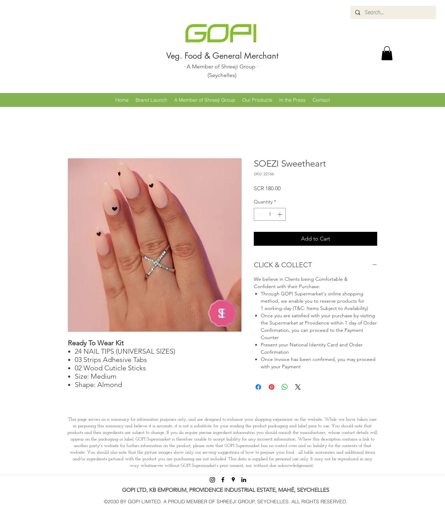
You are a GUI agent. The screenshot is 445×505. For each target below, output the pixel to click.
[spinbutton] (270, 214)
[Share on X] (298, 387)
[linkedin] (243, 479)
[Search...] (392, 12)
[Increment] (280, 214)
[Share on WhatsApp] (285, 387)
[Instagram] (212, 479)
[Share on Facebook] (258, 387)
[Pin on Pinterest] (271, 387)
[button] (387, 53)
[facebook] (222, 479)
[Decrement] (259, 214)
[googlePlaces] (233, 479)
